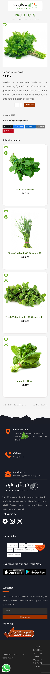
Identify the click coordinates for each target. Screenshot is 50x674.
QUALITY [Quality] (37, 660)
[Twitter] (19, 522)
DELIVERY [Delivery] (37, 653)
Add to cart (30, 105)
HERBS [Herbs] (10, 550)
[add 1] (20, 104)
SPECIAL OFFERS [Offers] (13, 554)
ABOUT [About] (37, 666)
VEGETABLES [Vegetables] (12, 545)
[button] (35, 6)
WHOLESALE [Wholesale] (19, 550)
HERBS (12, 115)
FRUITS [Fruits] (22, 545)
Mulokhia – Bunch (40, 405)
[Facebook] (5, 522)
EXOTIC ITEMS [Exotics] (31, 550)
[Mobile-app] (13, 572)
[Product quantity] (16, 105)
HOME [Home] (37, 647)
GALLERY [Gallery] (37, 650)
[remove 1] (20, 106)
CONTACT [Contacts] (37, 663)
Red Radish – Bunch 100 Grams (14, 405)
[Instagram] (12, 522)
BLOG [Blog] (37, 656)
